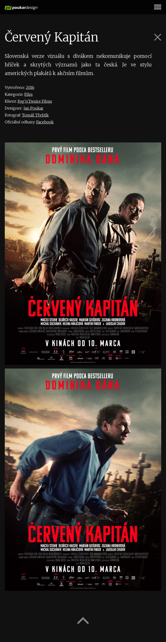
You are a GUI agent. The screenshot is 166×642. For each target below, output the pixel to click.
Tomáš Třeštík (35, 115)
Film (28, 94)
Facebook (45, 122)
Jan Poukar (33, 108)
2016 (30, 87)
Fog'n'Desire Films (35, 101)
